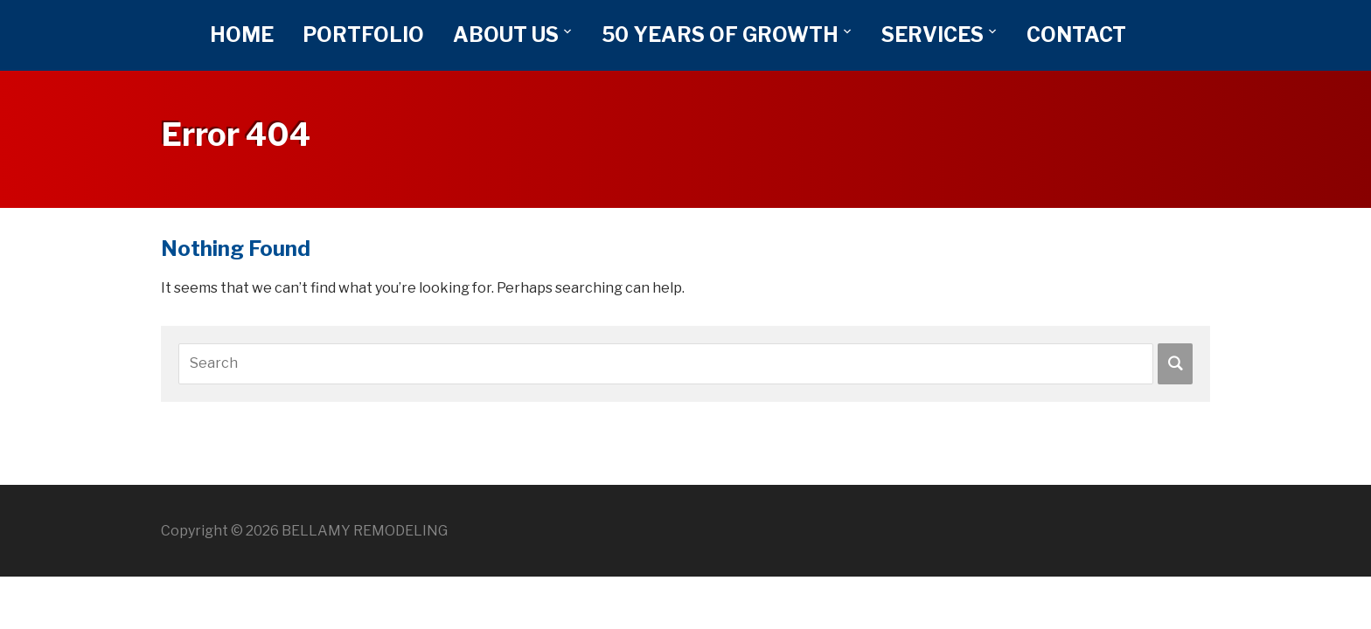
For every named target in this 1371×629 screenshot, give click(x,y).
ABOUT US (506, 35)
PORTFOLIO (363, 35)
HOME (242, 35)
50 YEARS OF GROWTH (720, 35)
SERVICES (932, 35)
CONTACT (1076, 35)
